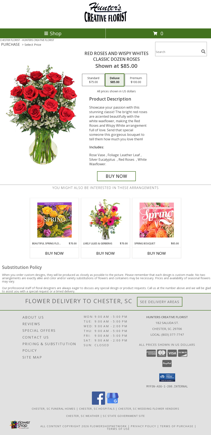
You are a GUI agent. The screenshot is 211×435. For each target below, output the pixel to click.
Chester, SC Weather (83, 415)
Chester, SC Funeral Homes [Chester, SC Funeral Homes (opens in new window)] (54, 408)
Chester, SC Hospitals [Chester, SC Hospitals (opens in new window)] (97, 408)
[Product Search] (177, 51)
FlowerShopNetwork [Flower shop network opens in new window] (108, 426)
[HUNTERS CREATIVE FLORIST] (105, 22)
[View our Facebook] (98, 403)
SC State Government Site (124, 415)
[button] (167, 377)
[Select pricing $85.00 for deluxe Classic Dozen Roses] (115, 80)
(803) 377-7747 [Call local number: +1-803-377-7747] (172, 334)
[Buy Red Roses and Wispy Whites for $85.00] (116, 176)
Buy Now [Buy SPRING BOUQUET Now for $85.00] (156, 253)
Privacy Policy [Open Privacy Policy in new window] (143, 426)
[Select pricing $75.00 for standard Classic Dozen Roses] (93, 80)
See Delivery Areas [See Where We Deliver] (159, 301)
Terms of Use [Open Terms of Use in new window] (118, 428)
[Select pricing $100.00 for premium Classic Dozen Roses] (136, 80)
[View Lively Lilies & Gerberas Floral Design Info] (105, 220)
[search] (203, 51)
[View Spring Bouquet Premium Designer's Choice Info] (156, 220)
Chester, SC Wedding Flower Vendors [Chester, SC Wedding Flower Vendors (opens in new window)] (148, 408)
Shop (52, 33)
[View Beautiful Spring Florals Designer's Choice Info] (54, 220)
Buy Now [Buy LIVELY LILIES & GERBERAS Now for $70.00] (105, 253)
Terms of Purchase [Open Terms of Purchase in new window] (176, 426)
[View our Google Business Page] (112, 403)
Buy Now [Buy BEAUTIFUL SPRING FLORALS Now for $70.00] (54, 253)
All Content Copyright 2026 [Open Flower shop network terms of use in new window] (64, 426)
